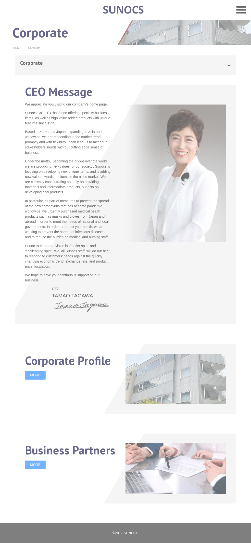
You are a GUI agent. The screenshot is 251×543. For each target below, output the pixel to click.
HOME (17, 47)
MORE (35, 375)
